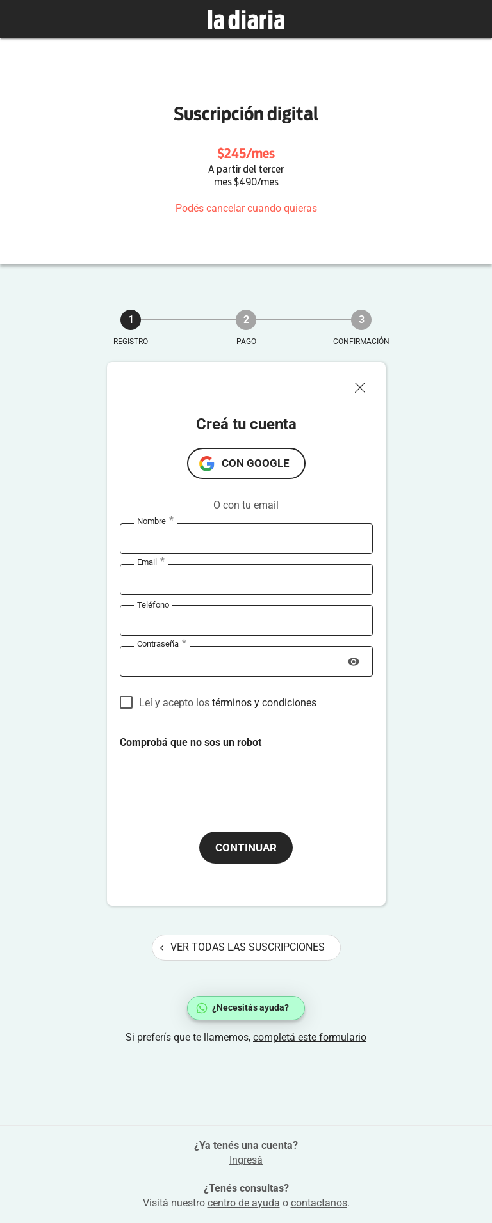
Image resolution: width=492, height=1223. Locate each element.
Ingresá (246, 1160)
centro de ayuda (244, 1203)
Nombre (155, 521)
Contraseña (161, 644)
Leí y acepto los (227, 703)
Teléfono (153, 605)
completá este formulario (309, 1037)
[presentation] (217, 775)
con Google (256, 463)
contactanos (319, 1203)
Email (151, 562)
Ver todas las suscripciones (242, 947)
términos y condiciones (264, 703)
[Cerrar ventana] (365, 384)
